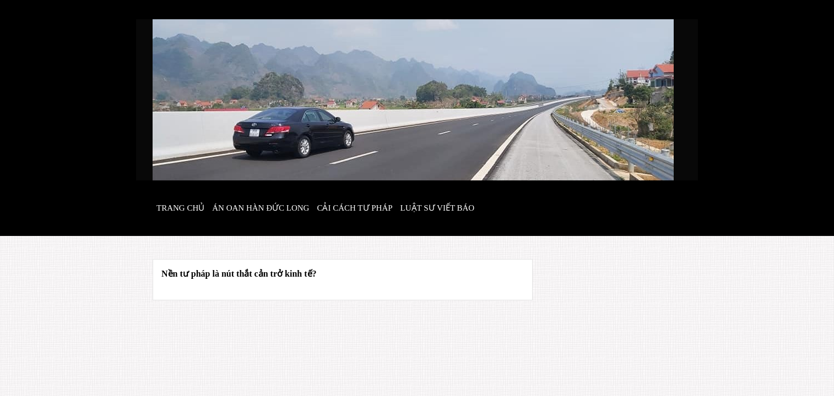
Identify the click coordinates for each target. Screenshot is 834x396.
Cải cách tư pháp (354, 208)
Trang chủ (180, 208)
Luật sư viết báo (437, 208)
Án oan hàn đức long (260, 208)
